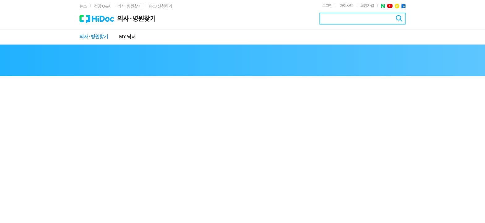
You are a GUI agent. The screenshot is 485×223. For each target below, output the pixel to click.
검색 (399, 18)
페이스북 (403, 6)
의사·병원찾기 (130, 6)
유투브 (390, 6)
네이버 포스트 (383, 6)
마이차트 (346, 5)
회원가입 (367, 5)
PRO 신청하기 (160, 6)
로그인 (327, 5)
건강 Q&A (102, 6)
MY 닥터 (127, 37)
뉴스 (83, 6)
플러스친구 (397, 6)
